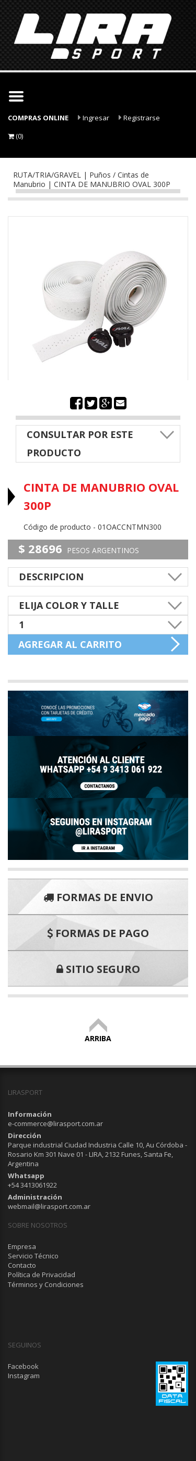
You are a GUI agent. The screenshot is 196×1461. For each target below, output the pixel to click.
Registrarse (139, 117)
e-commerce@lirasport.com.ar (55, 1123)
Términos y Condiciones (46, 1284)
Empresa (22, 1246)
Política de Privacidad (41, 1274)
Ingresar (93, 117)
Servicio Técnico (33, 1255)
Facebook (23, 1366)
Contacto (22, 1265)
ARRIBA (98, 1033)
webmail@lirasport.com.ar (49, 1206)
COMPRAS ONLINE (38, 117)
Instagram (24, 1375)
